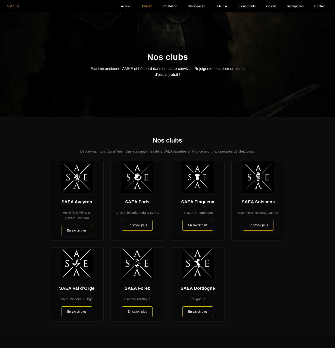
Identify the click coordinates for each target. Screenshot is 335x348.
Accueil (126, 6)
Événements (247, 6)
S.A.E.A (13, 6)
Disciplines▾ (196, 6)
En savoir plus (76, 230)
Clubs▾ (147, 6)
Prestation (170, 6)
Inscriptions (295, 6)
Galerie (271, 6)
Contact (319, 6)
